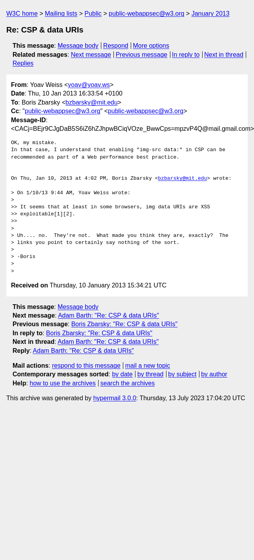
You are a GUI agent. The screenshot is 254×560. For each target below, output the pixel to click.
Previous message (142, 54)
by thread (150, 374)
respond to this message (86, 365)
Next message (91, 54)
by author (214, 374)
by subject (182, 374)
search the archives (128, 383)
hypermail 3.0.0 (114, 398)
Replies (23, 63)
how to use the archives (63, 383)
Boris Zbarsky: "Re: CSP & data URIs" (124, 324)
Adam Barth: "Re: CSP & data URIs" (108, 315)
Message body (78, 45)
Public (93, 13)
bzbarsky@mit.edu (92, 102)
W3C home (22, 13)
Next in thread (223, 54)
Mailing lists (61, 13)
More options (151, 45)
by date (122, 374)
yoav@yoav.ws (89, 84)
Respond (115, 45)
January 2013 (211, 13)
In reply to (185, 54)
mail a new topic (147, 365)
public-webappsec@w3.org (146, 13)
